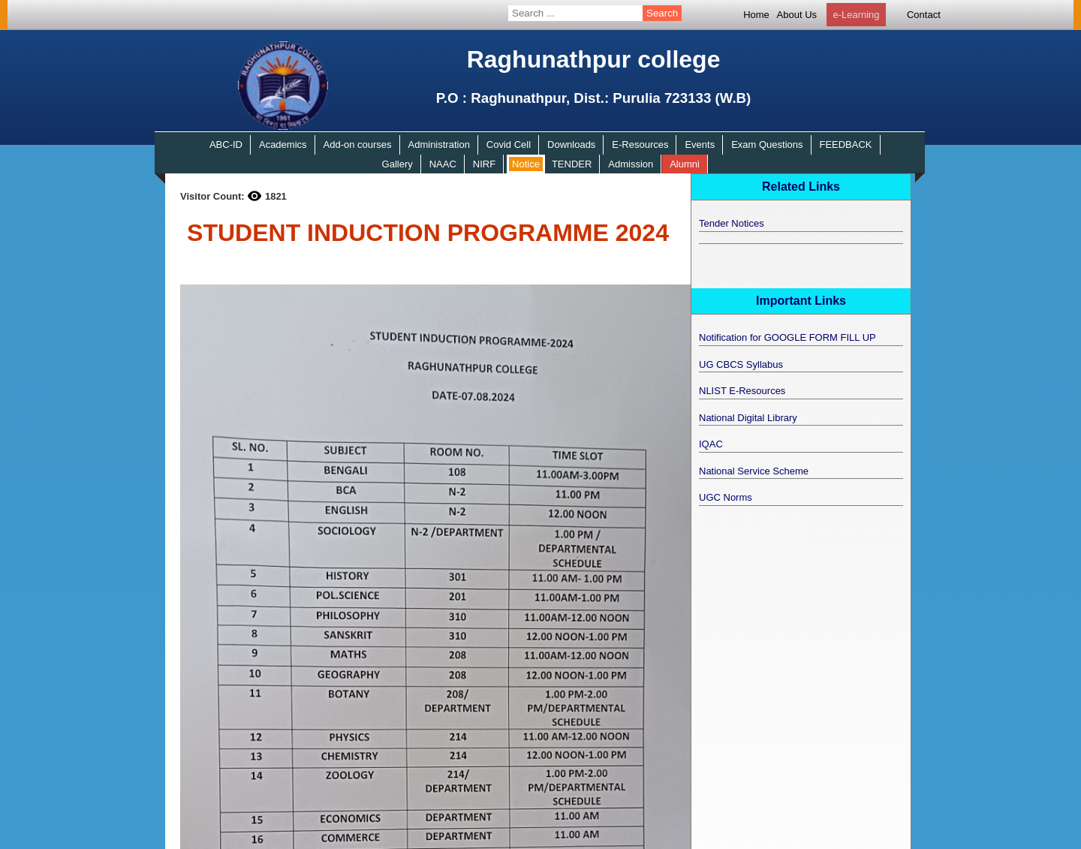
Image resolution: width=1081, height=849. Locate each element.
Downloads (571, 144)
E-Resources (640, 144)
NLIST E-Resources (742, 390)
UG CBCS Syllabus (741, 364)
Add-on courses (358, 144)
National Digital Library (748, 417)
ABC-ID (225, 144)
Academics (283, 144)
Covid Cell (508, 144)
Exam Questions (766, 144)
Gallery (397, 164)
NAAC (442, 164)
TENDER (572, 164)
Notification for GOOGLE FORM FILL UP (787, 337)
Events (700, 144)
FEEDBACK (845, 144)
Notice (526, 164)
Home (756, 14)
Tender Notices (731, 223)
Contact (924, 14)
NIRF (484, 164)
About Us (797, 14)
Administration (439, 144)
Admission (630, 164)
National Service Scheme (753, 471)
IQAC (711, 444)
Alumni (685, 164)
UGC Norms (725, 497)
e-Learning (856, 14)
